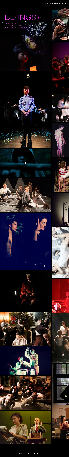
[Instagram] (34, 449)
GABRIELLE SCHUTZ (8, 4)
